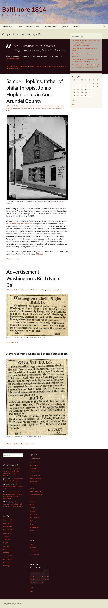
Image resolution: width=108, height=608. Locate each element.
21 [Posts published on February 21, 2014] (89, 92)
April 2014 (6, 546)
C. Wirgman (41, 66)
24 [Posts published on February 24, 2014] (74, 95)
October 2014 (7, 526)
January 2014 (7, 556)
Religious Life (34, 514)
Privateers (33, 511)
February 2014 (7, 553)
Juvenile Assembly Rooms (54, 290)
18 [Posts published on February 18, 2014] (78, 92)
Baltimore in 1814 (7, 27)
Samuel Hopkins (52, 108)
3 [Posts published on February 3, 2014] (74, 86)
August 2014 (7, 533)
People (32, 504)
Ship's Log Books (35, 517)
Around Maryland (27, 106)
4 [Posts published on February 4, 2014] (33, 573)
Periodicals (33, 508)
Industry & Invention (36, 495)
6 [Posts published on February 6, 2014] (39, 573)
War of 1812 (33, 531)
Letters (32, 501)
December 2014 (8, 520)
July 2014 (6, 536)
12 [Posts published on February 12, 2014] (82, 89)
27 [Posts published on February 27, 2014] (86, 95)
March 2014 (6, 549)
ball (44, 290)
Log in (31, 544)
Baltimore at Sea (35, 475)
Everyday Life (38, 106)
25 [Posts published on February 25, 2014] (78, 95)
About (38, 27)
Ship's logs (33, 521)
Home (20, 27)
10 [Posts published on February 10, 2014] (74, 89)
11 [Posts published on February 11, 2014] (78, 89)
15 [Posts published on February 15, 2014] (93, 89)
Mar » (73, 104)
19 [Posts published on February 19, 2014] (82, 92)
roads (64, 66)
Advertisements (27, 290)
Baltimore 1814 (34, 472)
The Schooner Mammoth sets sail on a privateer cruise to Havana (13, 504)
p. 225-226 (38, 254)
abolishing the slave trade (22, 224)
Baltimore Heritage (51, 27)
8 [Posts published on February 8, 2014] (93, 86)
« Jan (73, 100)
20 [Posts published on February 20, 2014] (86, 92)
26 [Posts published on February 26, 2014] (82, 95)
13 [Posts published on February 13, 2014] (86, 89)
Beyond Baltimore (35, 478)
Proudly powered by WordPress (12, 604)
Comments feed (35, 551)
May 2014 (6, 543)
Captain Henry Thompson (54, 66)
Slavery (32, 524)
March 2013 (6, 562)
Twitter (75, 27)
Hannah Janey (25, 108)
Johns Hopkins (35, 108)
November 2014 (8, 523)
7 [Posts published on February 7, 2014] (89, 86)
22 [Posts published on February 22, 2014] (93, 92)
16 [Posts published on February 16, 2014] (97, 89)
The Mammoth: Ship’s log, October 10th (12, 486)
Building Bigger (34, 481)
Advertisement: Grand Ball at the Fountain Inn (37, 353)
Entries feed (33, 548)
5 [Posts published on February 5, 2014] (36, 573)
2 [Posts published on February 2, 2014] (97, 83)
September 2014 (8, 530)
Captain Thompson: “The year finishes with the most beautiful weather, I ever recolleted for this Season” (85, 43)
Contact (29, 27)
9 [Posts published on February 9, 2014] (97, 86)
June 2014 (6, 540)
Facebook (65, 27)
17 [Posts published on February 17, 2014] (74, 92)
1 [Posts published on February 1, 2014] (93, 83)
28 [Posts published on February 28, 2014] (89, 95)
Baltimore (25, 66)
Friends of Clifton (12, 59)
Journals (31, 66)
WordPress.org (34, 554)
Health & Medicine (35, 491)
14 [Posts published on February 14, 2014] (89, 89)
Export (32, 488)
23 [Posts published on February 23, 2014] (97, 92)
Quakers (43, 108)
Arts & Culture (34, 465)
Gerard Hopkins (15, 108)
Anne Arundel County (52, 106)
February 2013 (7, 566)
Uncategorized (34, 527)
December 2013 (8, 559)
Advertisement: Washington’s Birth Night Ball (33, 278)
